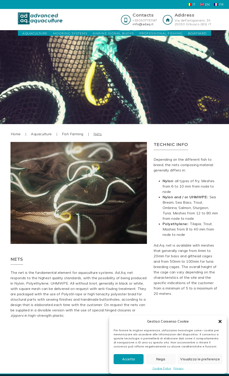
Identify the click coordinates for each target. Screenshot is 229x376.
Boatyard (197, 33)
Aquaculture (34, 33)
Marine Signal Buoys (113, 33)
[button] (220, 321)
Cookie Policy (162, 368)
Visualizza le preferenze (200, 359)
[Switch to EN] (205, 4)
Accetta (128, 359)
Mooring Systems (70, 33)
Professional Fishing (160, 33)
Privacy (178, 368)
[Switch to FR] (219, 4)
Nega (160, 359)
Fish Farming (72, 134)
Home (16, 134)
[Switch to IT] (191, 4)
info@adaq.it (143, 24)
